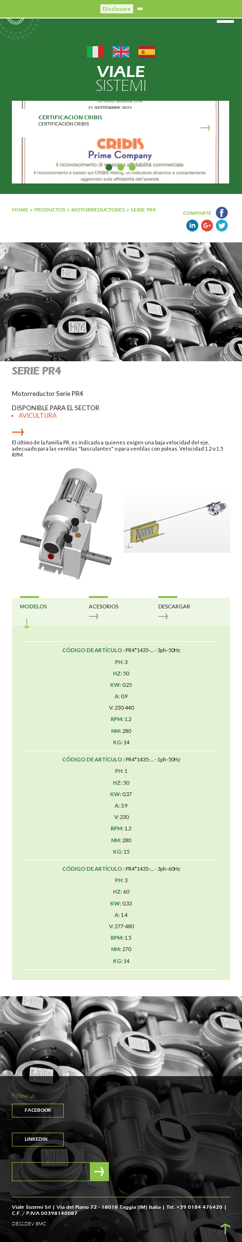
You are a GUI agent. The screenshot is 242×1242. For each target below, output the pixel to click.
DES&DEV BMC (29, 1224)
